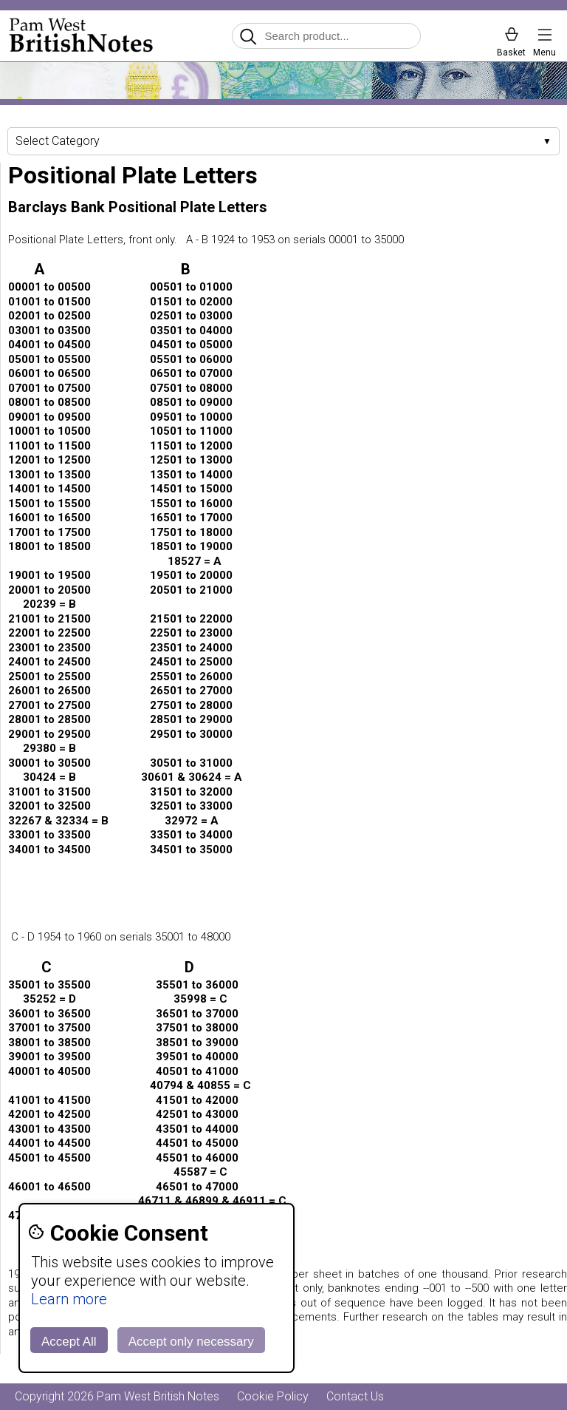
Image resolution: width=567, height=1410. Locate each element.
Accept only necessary (191, 1342)
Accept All (69, 1342)
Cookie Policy (273, 1396)
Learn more (69, 1299)
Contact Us (355, 1396)
